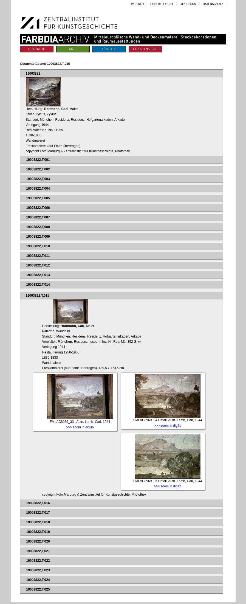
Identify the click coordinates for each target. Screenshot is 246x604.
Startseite (36, 48)
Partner (137, 3)
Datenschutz (213, 3)
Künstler (109, 48)
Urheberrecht (161, 3)
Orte (73, 48)
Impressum (188, 3)
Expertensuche (145, 48)
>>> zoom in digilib (80, 427)
